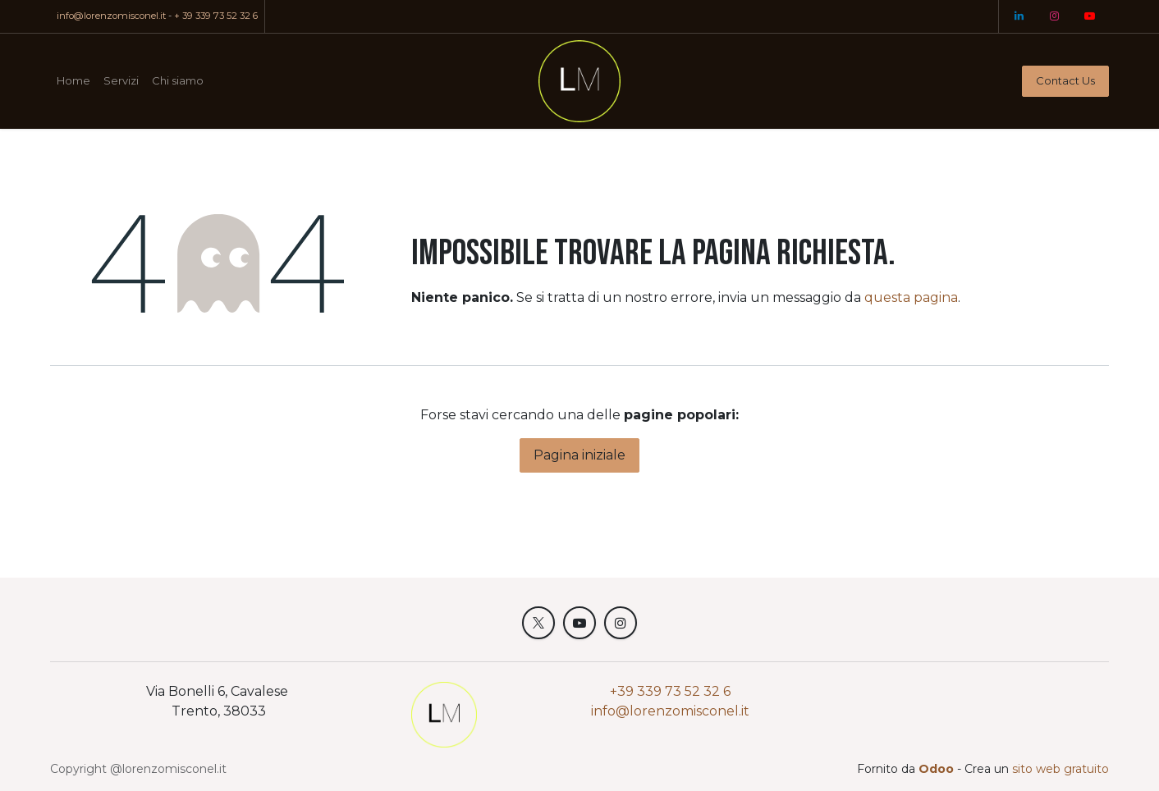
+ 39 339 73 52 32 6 (216, 15)
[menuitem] (73, 81)
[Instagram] (1054, 16)
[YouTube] (1089, 16)
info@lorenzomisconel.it (111, 15)
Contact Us (1065, 80)
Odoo (937, 768)
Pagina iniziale (579, 455)
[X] (538, 622)
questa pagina (911, 297)
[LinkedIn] (1018, 16)
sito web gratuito (1060, 768)
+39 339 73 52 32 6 (670, 691)
